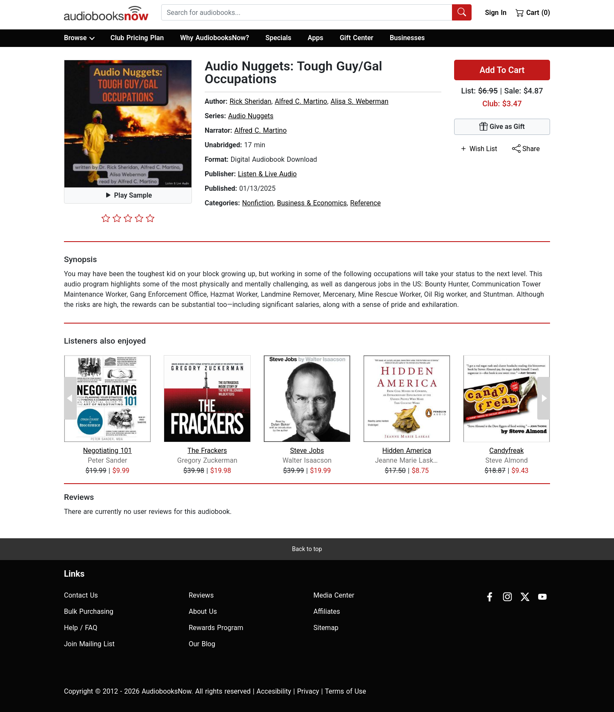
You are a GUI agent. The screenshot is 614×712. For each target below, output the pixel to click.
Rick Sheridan (250, 101)
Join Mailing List (89, 644)
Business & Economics (312, 203)
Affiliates (326, 611)
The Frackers (207, 450)
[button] (128, 124)
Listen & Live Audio (267, 174)
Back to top (307, 549)
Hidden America (407, 450)
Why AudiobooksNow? (214, 38)
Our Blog (202, 644)
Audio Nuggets (250, 116)
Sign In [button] (495, 13)
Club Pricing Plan (137, 38)
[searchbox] (306, 12)
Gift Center (357, 38)
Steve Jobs (307, 450)
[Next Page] (543, 398)
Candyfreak (506, 450)
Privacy (308, 691)
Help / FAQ (80, 628)
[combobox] (316, 12)
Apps (316, 38)
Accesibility (274, 691)
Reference (365, 203)
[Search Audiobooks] (462, 12)
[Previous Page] (70, 398)
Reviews (201, 595)
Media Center (333, 595)
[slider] (127, 218)
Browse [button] (79, 38)
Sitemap (326, 628)
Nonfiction (258, 203)
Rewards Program (216, 628)
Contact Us (81, 595)
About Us (203, 611)
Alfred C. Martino (301, 101)
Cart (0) (533, 12)
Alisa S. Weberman (359, 101)
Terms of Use (345, 691)
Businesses (407, 38)
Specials (278, 38)
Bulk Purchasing (88, 611)
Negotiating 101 (107, 450)
